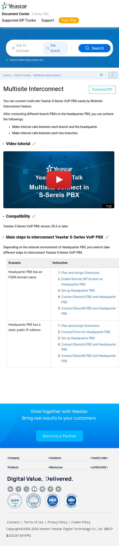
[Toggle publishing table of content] (113, 75)
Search (94, 48)
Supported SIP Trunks (19, 20)
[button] (3, 144)
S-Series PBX (40, 14)
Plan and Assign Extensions (80, 273)
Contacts (13, 522)
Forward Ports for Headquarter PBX (85, 332)
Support (47, 20)
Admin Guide (22, 75)
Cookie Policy (80, 522)
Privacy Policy (57, 522)
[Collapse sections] (102, 75)
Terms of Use (34, 522)
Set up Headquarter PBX (78, 290)
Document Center (16, 14)
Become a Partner (59, 436)
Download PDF (102, 89)
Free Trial (68, 20)
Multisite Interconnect (47, 75)
